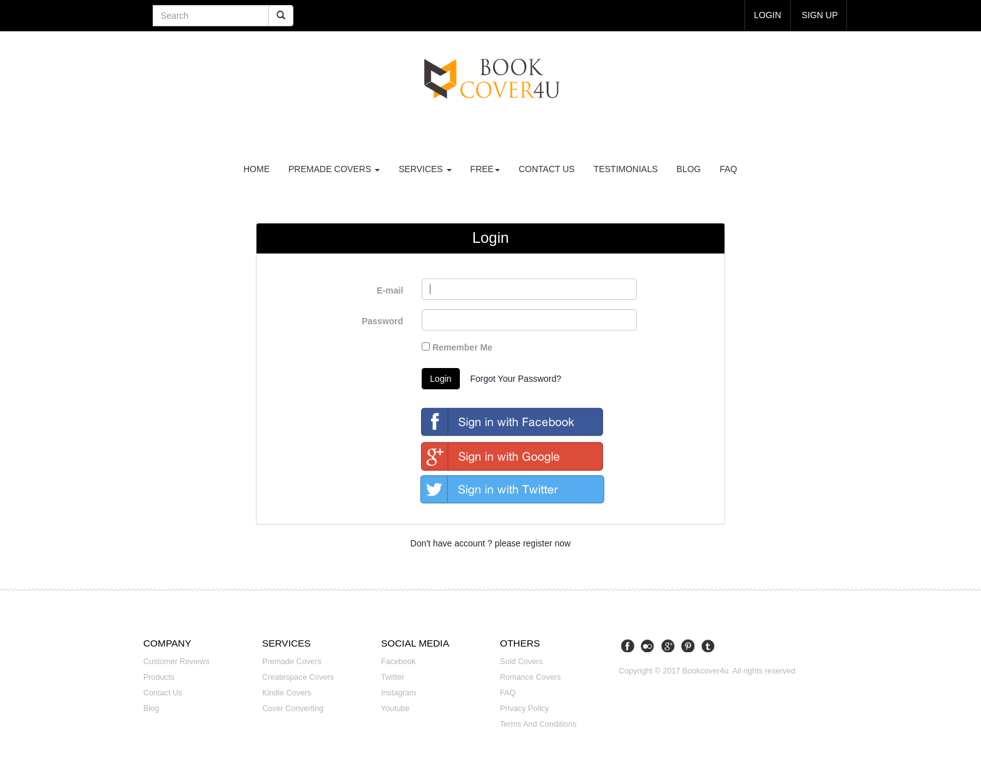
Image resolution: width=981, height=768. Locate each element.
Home (256, 169)
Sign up (819, 15)
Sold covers (521, 661)
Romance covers (530, 677)
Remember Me (457, 347)
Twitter (392, 677)
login (767, 15)
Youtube (395, 708)
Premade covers (292, 661)
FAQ (728, 169)
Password (382, 321)
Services (425, 169)
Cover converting (292, 708)
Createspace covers (298, 677)
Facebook (398, 661)
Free (485, 169)
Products (159, 677)
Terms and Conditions (538, 724)
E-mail (390, 290)
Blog (688, 169)
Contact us (547, 169)
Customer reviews (176, 661)
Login (440, 379)
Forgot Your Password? (515, 379)
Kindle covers (286, 693)
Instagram (398, 693)
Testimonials (626, 169)
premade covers (334, 169)
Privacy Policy (524, 708)
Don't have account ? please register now (490, 543)
